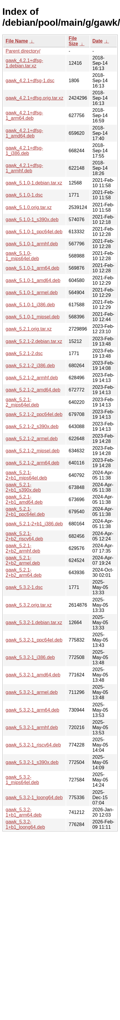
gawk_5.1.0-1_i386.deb (30, 304)
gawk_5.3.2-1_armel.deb (32, 692)
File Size (73, 41)
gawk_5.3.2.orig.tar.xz (29, 605)
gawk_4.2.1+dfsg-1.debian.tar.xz (24, 63)
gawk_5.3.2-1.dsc (24, 587)
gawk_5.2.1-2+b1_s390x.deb (23, 487)
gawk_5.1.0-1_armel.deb (32, 292)
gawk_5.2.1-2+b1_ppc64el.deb (25, 511)
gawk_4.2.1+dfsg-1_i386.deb (24, 150)
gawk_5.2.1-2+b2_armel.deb (23, 560)
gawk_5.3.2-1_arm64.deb (32, 710)
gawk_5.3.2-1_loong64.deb (34, 797)
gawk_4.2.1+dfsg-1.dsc (30, 80)
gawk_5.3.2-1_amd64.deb (33, 674)
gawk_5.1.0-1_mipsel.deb (32, 316)
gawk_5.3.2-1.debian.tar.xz (34, 622)
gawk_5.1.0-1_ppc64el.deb (34, 231)
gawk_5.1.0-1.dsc (24, 194)
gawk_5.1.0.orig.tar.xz (29, 207)
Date (98, 40)
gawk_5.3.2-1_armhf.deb (32, 727)
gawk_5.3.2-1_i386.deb (30, 657)
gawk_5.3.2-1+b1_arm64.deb (23, 812)
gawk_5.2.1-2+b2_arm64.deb (23, 572)
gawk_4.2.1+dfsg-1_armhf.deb (24, 168)
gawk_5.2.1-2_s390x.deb (32, 426)
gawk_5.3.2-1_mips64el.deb (22, 780)
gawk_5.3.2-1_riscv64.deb (33, 744)
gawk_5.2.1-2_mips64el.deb (22, 402)
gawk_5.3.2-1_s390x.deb (32, 762)
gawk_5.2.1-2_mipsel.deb (32, 450)
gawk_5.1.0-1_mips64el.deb (22, 256)
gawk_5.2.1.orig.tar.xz (29, 328)
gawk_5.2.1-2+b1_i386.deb (34, 523)
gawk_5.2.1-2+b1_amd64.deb (24, 499)
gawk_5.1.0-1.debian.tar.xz (34, 182)
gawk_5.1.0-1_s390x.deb (32, 219)
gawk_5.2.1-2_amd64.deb (33, 389)
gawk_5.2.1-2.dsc (24, 353)
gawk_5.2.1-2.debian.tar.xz (34, 341)
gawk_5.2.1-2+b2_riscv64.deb (24, 536)
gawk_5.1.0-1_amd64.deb (33, 280)
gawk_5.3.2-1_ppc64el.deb (34, 639)
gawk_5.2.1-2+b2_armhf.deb (23, 548)
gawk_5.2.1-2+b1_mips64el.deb (26, 475)
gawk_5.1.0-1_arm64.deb (32, 268)
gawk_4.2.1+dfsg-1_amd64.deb (24, 133)
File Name (17, 40)
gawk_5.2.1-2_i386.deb (30, 365)
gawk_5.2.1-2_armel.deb (32, 438)
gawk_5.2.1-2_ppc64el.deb (34, 414)
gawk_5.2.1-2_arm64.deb (32, 462)
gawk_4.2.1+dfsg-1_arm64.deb (24, 115)
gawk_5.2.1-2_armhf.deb (32, 377)
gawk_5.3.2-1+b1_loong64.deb (25, 824)
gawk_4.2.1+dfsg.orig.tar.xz (34, 98)
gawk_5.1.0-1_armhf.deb (32, 243)
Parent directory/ (23, 51)
